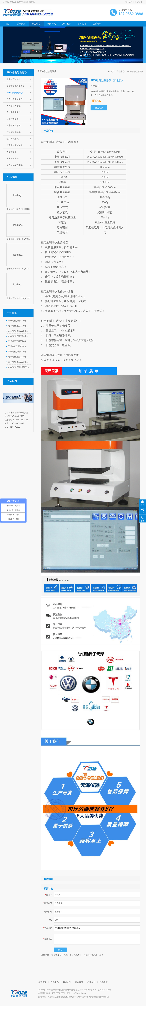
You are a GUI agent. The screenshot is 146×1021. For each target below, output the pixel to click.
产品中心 (36, 23)
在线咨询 (98, 108)
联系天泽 (97, 23)
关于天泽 (21, 23)
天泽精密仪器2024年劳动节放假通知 (18, 346)
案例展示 (66, 23)
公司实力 (81, 23)
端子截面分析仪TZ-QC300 (18, 209)
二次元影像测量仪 (15, 99)
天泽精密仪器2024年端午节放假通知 (18, 341)
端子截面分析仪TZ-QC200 (18, 298)
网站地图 (93, 997)
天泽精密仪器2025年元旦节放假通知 (18, 331)
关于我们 (128, 2)
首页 (8, 23)
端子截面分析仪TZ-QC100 (18, 268)
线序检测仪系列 (14, 125)
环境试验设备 (13, 158)
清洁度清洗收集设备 (16, 86)
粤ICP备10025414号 (102, 989)
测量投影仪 (12, 152)
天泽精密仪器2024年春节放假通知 (18, 357)
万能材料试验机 (14, 132)
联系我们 (138, 2)
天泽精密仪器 (103, 997)
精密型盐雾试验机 (15, 145)
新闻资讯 (51, 23)
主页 (112, 71)
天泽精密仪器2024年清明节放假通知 (18, 351)
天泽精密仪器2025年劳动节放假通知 (18, 320)
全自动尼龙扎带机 (15, 165)
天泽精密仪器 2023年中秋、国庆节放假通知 (18, 367)
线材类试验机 (13, 139)
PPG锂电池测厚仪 (16, 72)
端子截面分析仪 (14, 79)
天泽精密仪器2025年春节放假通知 (18, 326)
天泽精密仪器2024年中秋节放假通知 (18, 336)
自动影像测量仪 (14, 112)
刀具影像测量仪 (14, 106)
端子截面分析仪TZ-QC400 (18, 239)
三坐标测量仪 (13, 119)
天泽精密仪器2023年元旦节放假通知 (18, 362)
